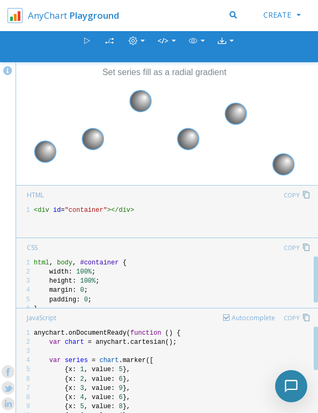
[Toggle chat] (291, 386)
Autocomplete (253, 317)
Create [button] (282, 15)
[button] (196, 47)
